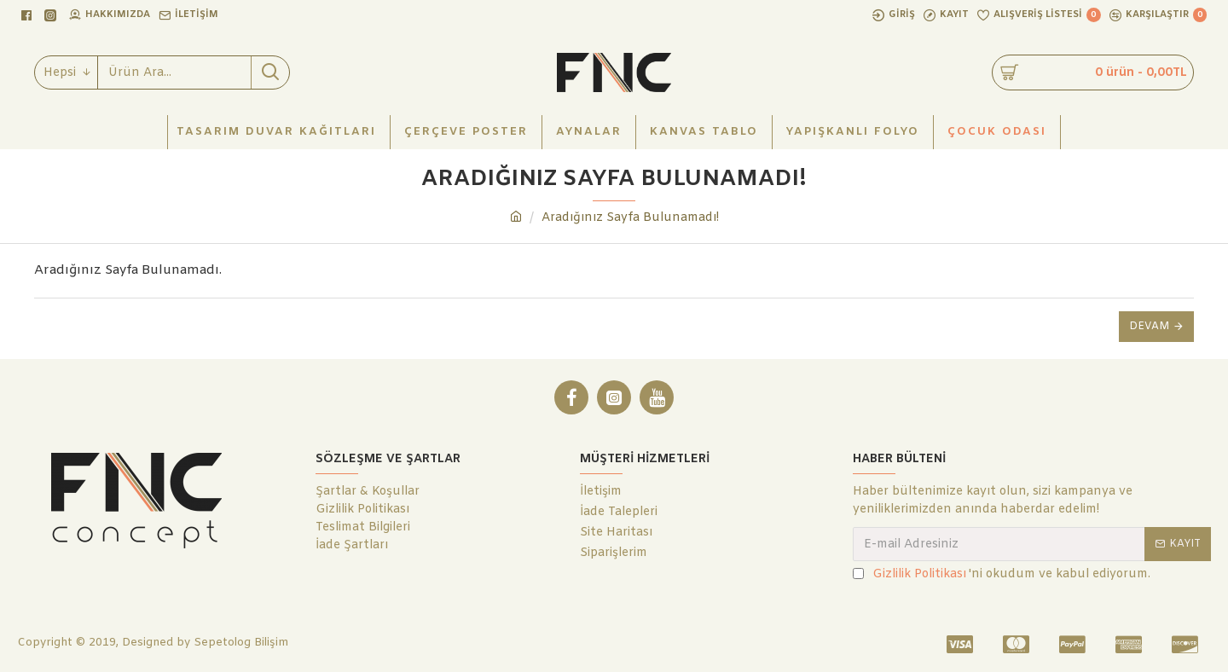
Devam (1149, 326)
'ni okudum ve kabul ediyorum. (1001, 574)
